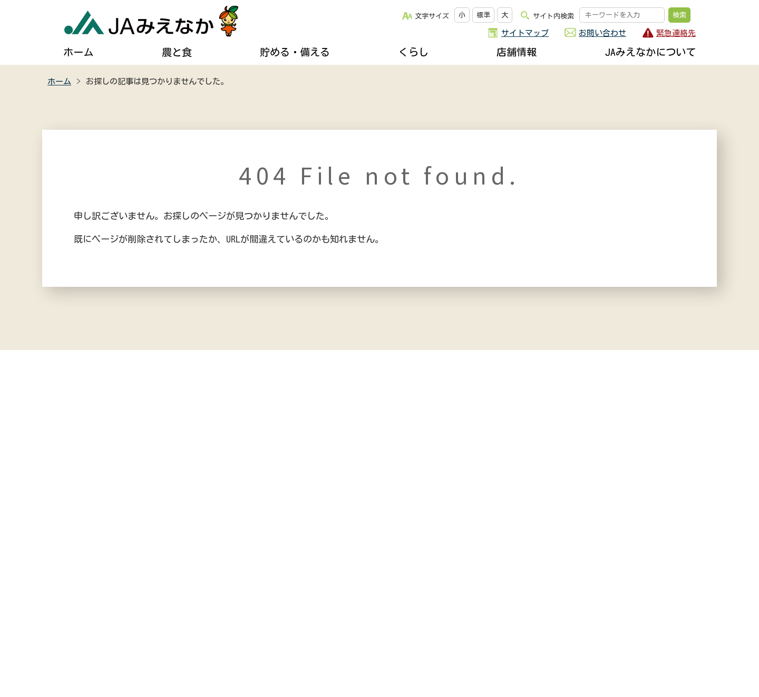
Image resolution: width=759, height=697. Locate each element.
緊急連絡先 (676, 33)
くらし (413, 52)
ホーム (78, 52)
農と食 (177, 52)
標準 (483, 15)
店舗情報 (517, 52)
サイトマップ (525, 33)
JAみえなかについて (650, 52)
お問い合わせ (602, 33)
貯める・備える (295, 52)
